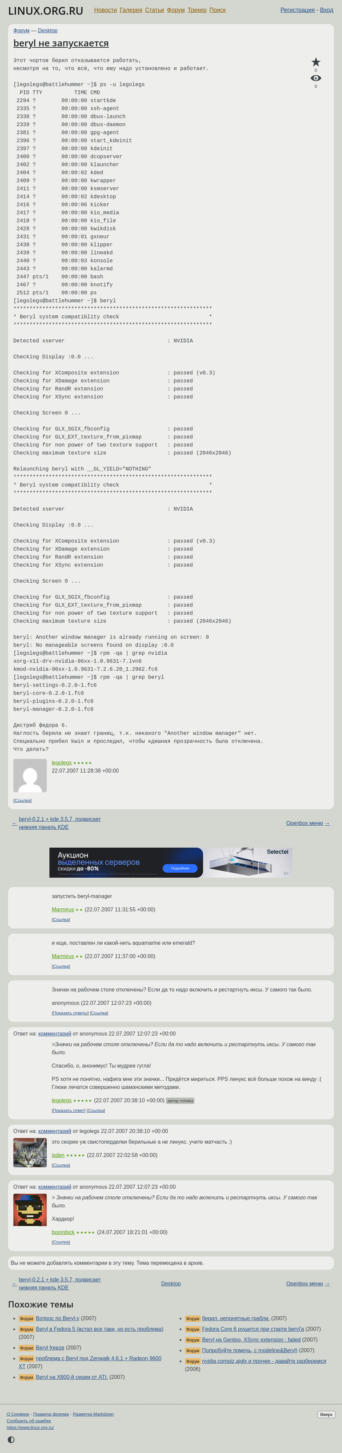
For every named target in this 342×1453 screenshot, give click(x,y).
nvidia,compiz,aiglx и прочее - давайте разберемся (264, 1361)
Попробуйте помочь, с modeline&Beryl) (250, 1350)
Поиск (217, 10)
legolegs (62, 763)
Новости (105, 10)
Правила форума (51, 1414)
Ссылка (22, 800)
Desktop (48, 30)
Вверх (326, 1414)
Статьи (154, 10)
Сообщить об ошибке (29, 1420)
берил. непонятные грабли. (236, 1318)
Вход (326, 10)
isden (58, 1155)
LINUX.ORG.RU (45, 10)
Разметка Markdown (93, 1414)
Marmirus (63, 909)
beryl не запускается (61, 42)
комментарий (54, 1034)
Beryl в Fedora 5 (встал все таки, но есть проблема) (99, 1329)
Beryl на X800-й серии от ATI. (72, 1377)
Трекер (197, 10)
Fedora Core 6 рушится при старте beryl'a (253, 1329)
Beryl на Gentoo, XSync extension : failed (251, 1340)
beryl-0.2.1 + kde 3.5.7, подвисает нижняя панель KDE (60, 823)
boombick (63, 1232)
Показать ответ (68, 1110)
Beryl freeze (50, 1348)
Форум (176, 10)
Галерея (131, 10)
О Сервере (18, 1414)
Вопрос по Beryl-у (57, 1318)
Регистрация (298, 10)
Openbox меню (304, 823)
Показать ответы (70, 1012)
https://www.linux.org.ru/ (30, 1427)
